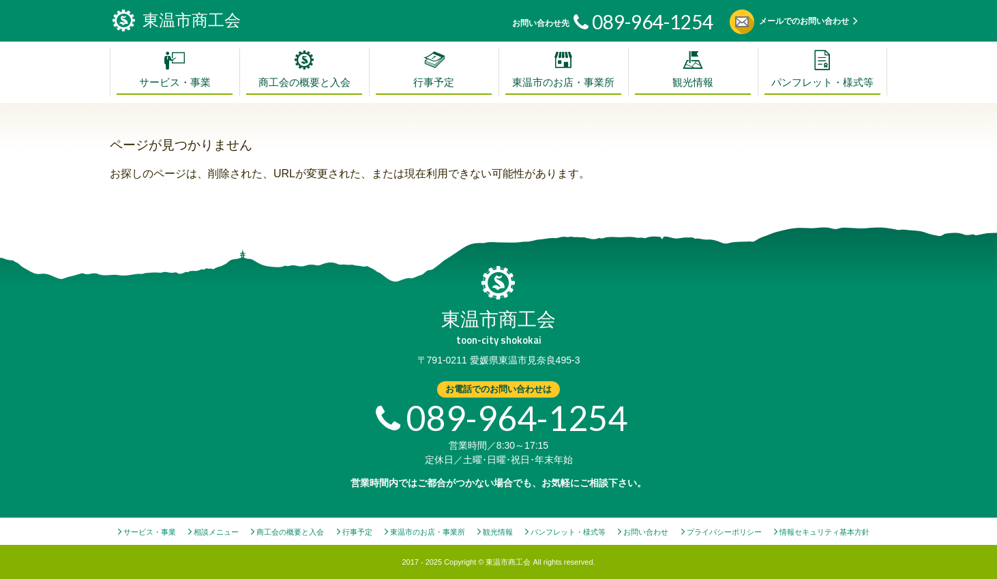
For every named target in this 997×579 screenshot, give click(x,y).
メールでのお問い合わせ (804, 21)
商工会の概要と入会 (304, 82)
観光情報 (692, 82)
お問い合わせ (645, 532)
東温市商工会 (498, 327)
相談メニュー (216, 532)
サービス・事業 (175, 82)
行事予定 (433, 82)
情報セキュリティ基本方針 (824, 532)
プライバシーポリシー (724, 532)
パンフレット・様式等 (822, 82)
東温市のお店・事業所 (563, 82)
